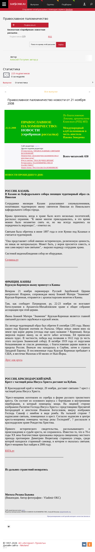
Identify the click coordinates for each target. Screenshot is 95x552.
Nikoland (24, 545)
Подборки (68, 3)
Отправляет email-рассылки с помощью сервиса (47, 9)
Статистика (11, 69)
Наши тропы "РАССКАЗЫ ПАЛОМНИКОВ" (39, 167)
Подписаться (29, 25)
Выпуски (36, 3)
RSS (50, 36)
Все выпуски (50, 91)
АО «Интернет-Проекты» (32, 542)
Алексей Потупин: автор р (24, 59)
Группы (52, 3)
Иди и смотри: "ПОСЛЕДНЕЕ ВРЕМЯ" (37, 160)
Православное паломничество (25, 19)
